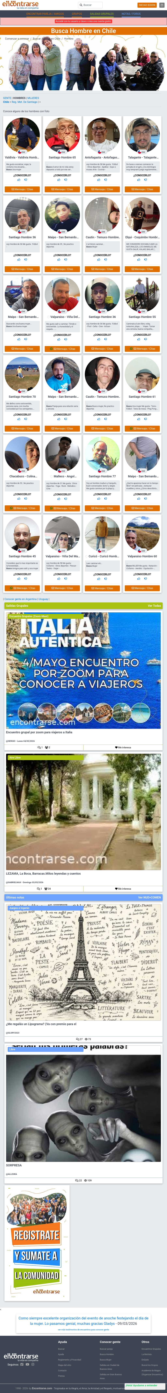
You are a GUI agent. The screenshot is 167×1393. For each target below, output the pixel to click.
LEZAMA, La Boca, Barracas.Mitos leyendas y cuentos (43, 873)
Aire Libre (15, 757)
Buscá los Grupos (150, 1365)
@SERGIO (10, 741)
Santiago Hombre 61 (142, 396)
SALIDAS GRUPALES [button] (102, 13)
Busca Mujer (105, 1359)
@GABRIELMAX (13, 882)
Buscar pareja (106, 1349)
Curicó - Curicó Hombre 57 (104, 558)
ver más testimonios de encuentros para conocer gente (83, 1329)
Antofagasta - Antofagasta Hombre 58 (102, 159)
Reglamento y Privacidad (69, 1359)
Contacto (62, 1370)
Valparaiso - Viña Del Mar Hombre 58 (62, 558)
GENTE (7, 98)
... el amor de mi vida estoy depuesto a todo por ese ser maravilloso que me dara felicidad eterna (61, 169)
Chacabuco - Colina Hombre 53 (22, 478)
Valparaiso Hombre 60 (142, 556)
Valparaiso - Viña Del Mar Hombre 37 (64, 318)
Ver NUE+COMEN (149, 897)
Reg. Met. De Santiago (25, 102)
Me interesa (123, 747)
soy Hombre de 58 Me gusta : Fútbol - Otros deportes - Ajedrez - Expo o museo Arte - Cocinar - (102, 167)
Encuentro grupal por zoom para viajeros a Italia (39, 732)
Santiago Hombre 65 (62, 157)
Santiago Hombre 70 (22, 396)
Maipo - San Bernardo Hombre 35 (62, 238)
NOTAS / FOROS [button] (131, 13)
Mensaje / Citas (22, 189)
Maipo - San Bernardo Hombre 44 (142, 478)
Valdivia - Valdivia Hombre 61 (22, 159)
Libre (12, 1049)
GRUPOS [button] (77, 13)
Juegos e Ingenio (19, 908)
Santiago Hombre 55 (142, 317)
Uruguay (43, 599)
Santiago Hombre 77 (102, 476)
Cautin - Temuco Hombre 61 (102, 238)
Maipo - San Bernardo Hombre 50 (62, 398)
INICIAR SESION (147, 5)
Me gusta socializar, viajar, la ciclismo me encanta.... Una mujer (18, 167)
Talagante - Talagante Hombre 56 (142, 159)
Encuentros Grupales (151, 1349)
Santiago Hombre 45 (22, 556)
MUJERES (33, 98)
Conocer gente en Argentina (20, 599)
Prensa (61, 1376)
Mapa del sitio (64, 1365)
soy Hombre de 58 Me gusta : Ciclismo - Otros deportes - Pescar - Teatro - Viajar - (61, 566)
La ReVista (147, 1354)
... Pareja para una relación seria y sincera (62, 406)
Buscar (61, 1349)
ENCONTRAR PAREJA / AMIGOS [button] (45, 13)
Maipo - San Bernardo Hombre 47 (22, 318)
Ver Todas (154, 605)
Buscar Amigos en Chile (46, 38)
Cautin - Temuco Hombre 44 (102, 398)
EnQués (145, 1359)
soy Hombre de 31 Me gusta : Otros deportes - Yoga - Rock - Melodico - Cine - (61, 486)
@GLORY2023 (12, 1033)
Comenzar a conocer (17, 38)
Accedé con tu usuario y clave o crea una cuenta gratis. (83, 21)
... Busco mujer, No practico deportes (100, 406)
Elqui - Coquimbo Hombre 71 (142, 238)
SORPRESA (14, 1165)
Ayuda (61, 1354)
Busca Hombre (107, 1354)
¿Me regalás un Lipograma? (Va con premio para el (41, 1024)
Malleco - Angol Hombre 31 (64, 478)
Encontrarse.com (42, 1388)
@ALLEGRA (11, 1174)
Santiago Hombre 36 (22, 237)
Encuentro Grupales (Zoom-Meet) (28, 616)
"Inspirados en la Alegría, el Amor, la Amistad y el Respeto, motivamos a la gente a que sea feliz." (103, 1388)
